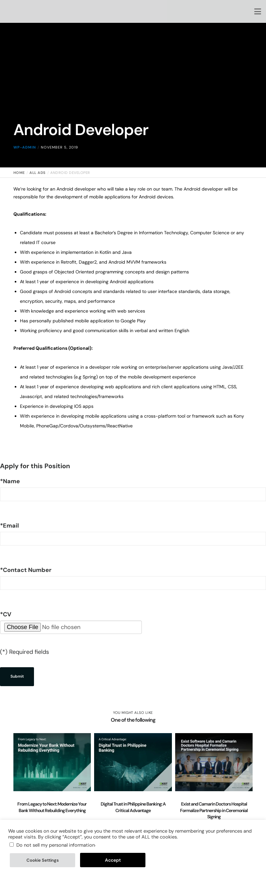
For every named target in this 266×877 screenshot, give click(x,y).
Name (10, 481)
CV (5, 614)
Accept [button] (113, 860)
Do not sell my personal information (55, 845)
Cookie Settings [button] (42, 860)
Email (9, 526)
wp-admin (24, 154)
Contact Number (25, 570)
